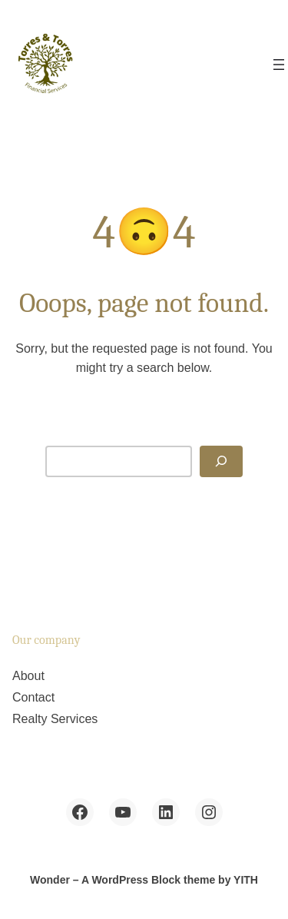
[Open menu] (279, 64)
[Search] (221, 461)
